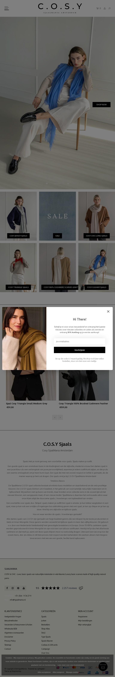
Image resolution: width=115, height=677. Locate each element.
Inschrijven (80, 350)
